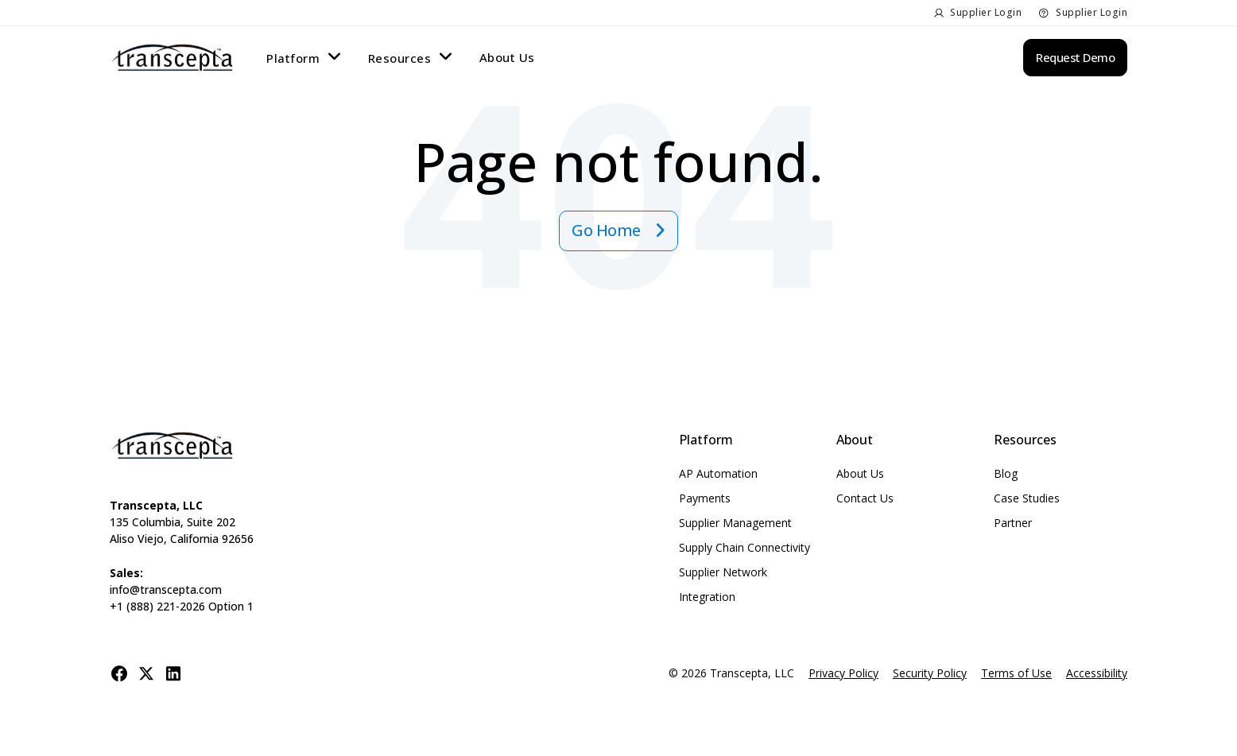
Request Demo (1075, 57)
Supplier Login (986, 12)
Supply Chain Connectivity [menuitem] (744, 547)
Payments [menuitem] (705, 498)
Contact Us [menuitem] (865, 498)
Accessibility (1096, 672)
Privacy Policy (843, 672)
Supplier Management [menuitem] (735, 522)
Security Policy (930, 672)
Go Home (608, 230)
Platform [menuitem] (293, 58)
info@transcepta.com (166, 589)
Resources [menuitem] (400, 58)
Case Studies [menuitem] (1027, 498)
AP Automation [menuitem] (718, 473)
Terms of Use (1016, 672)
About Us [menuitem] (507, 57)
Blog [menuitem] (1006, 473)
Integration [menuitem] (707, 596)
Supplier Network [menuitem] (723, 572)
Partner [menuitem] (1013, 522)
